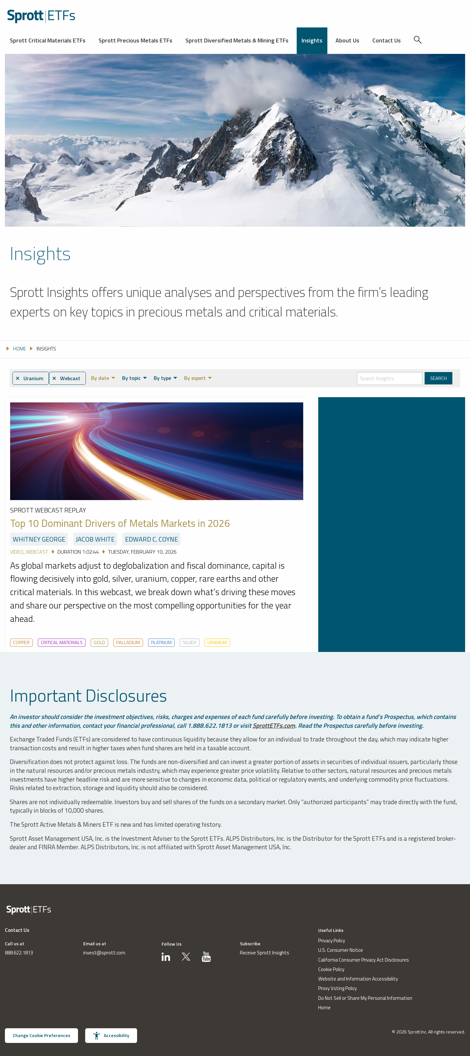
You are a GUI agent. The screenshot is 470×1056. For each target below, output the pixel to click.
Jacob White (95, 539)
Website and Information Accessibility (358, 979)
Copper (21, 642)
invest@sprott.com (104, 952)
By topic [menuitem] (131, 378)
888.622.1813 (19, 952)
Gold (99, 642)
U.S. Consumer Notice (340, 950)
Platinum (161, 642)
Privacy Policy (331, 940)
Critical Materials (62, 642)
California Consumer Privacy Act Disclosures (363, 960)
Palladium (128, 642)
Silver (189, 642)
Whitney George (39, 539)
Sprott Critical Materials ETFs (48, 40)
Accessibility (111, 1036)
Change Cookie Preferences (41, 1035)
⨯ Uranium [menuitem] (29, 378)
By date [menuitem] (100, 378)
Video (17, 552)
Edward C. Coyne (151, 539)
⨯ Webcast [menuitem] (66, 378)
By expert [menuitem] (195, 378)
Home (324, 1007)
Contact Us (386, 40)
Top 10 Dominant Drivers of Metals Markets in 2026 (120, 523)
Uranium (217, 642)
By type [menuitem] (162, 378)
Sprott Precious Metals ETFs (135, 40)
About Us (347, 40)
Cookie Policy (331, 969)
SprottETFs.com (274, 725)
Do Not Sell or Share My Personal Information (365, 998)
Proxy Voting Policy (337, 988)
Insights (312, 40)
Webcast (37, 552)
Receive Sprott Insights (264, 952)
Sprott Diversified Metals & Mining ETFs (237, 40)
